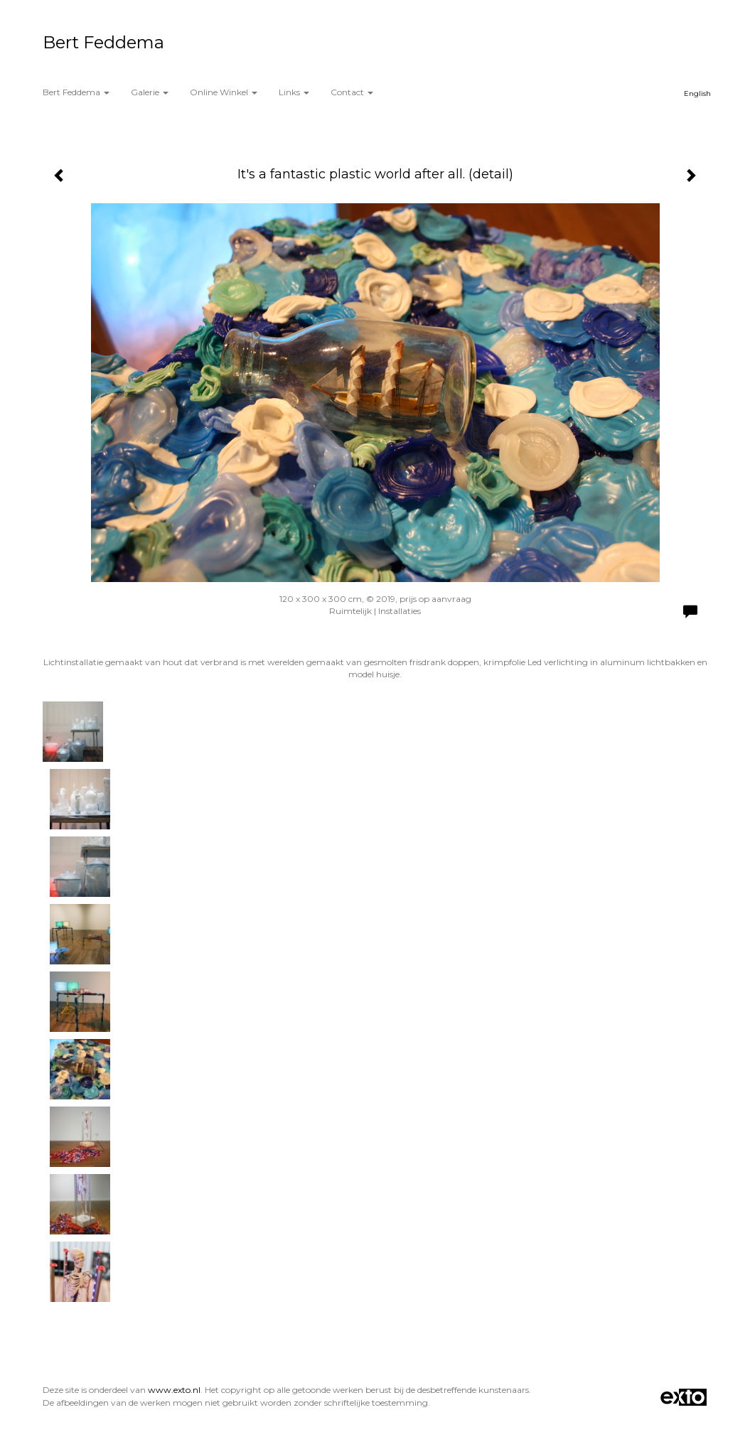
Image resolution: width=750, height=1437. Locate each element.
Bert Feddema (103, 42)
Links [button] (294, 92)
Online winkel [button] (223, 92)
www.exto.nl (174, 1389)
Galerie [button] (149, 92)
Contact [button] (352, 92)
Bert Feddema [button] (76, 92)
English (697, 93)
